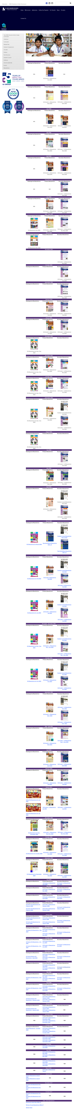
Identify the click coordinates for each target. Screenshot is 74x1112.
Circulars (6, 49)
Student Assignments (9, 47)
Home (22, 10)
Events (5, 65)
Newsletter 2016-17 (38, 1105)
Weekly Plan (6, 44)
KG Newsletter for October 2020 (34, 853)
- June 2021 (65, 742)
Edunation (4, 4)
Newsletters (7, 68)
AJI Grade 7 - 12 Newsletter (64, 740)
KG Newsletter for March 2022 (34, 544)
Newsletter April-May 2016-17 (33, 1102)
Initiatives (6, 39)
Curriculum (6, 41)
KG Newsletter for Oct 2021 (34, 681)
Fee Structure (7, 55)
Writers (28, 1105)
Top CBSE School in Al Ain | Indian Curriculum (11, 35)
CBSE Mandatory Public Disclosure (17, 4)
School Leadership (8, 62)
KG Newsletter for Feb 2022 (34, 578)
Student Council (7, 57)
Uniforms (6, 60)
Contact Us (23, 18)
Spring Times (29, 1107)
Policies (5, 52)
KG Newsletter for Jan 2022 (34, 612)
